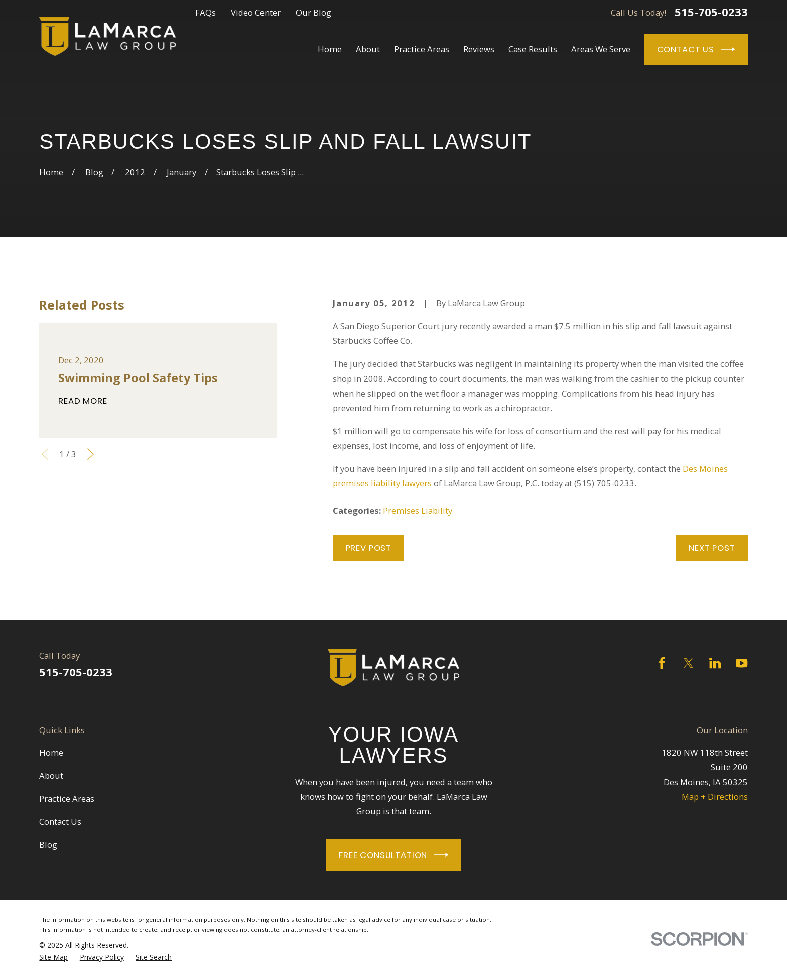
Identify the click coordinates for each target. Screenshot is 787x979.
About (51, 775)
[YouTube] (741, 663)
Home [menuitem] (330, 49)
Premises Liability (417, 510)
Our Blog (313, 12)
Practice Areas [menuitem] (421, 49)
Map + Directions (715, 796)
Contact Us (696, 49)
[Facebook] (662, 663)
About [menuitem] (368, 49)
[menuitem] (53, 957)
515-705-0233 (711, 12)
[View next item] (90, 454)
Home (51, 752)
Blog (48, 844)
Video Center (256, 12)
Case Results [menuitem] (532, 49)
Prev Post (369, 548)
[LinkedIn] (715, 663)
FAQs (205, 12)
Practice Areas (66, 798)
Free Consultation (393, 855)
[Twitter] (688, 663)
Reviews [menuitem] (478, 49)
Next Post (712, 548)
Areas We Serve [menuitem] (600, 49)
